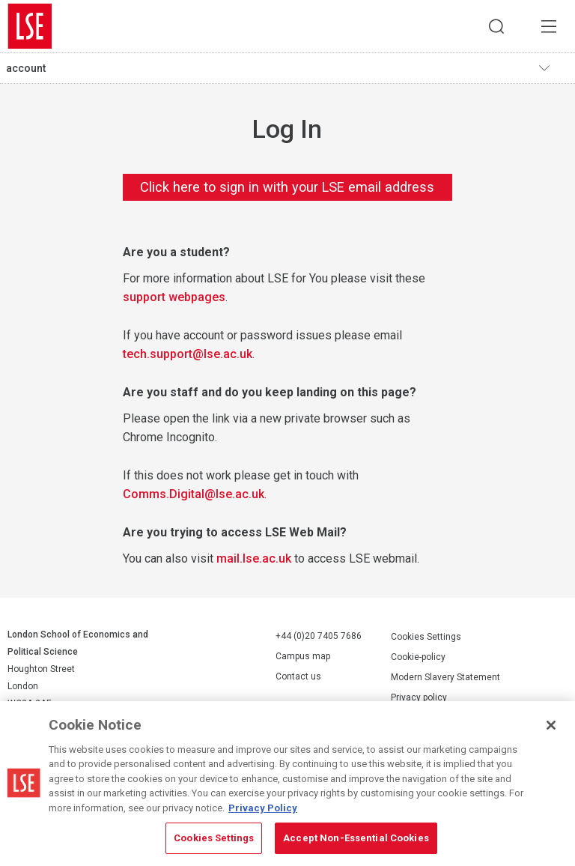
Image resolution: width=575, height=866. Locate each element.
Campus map (303, 656)
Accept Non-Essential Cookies (356, 838)
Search (496, 26)
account (26, 68)
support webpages (174, 297)
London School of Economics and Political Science (29, 26)
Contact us (298, 676)
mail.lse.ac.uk (253, 558)
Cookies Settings (426, 637)
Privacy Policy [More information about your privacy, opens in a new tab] (262, 808)
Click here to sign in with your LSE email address (287, 187)
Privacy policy (419, 697)
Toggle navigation (553, 68)
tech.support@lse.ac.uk (187, 354)
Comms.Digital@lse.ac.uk (193, 494)
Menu (549, 26)
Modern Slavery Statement (445, 677)
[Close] (551, 725)
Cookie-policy (418, 657)
